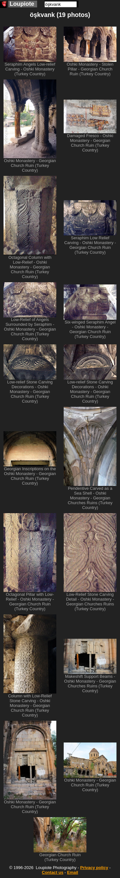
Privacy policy (94, 867)
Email (72, 872)
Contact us (52, 872)
